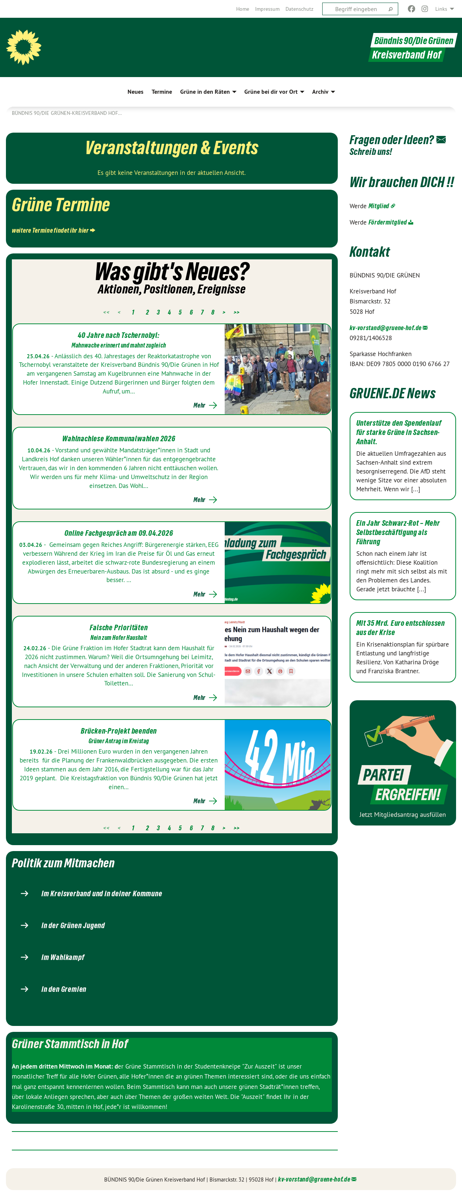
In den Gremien (64, 989)
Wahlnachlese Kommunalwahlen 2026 (118, 438)
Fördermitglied (388, 235)
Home (242, 9)
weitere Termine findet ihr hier (50, 230)
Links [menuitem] (441, 9)
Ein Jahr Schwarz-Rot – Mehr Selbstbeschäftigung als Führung (398, 545)
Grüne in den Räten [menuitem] (205, 92)
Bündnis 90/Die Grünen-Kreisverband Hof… (67, 113)
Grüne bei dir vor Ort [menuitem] (271, 92)
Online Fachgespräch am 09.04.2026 (119, 533)
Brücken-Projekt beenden (119, 731)
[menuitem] (242, 9)
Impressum (267, 9)
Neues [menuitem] (135, 92)
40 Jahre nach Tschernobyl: (119, 335)
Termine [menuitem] (162, 92)
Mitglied (379, 219)
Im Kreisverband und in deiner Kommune (102, 893)
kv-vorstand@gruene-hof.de (386, 341)
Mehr (199, 405)
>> (237, 312)
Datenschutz (299, 9)
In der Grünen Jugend (73, 925)
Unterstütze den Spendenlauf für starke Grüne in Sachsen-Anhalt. (399, 445)
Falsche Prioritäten (119, 627)
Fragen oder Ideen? (399, 139)
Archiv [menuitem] (320, 92)
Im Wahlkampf (63, 957)
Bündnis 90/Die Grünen (411, 40)
